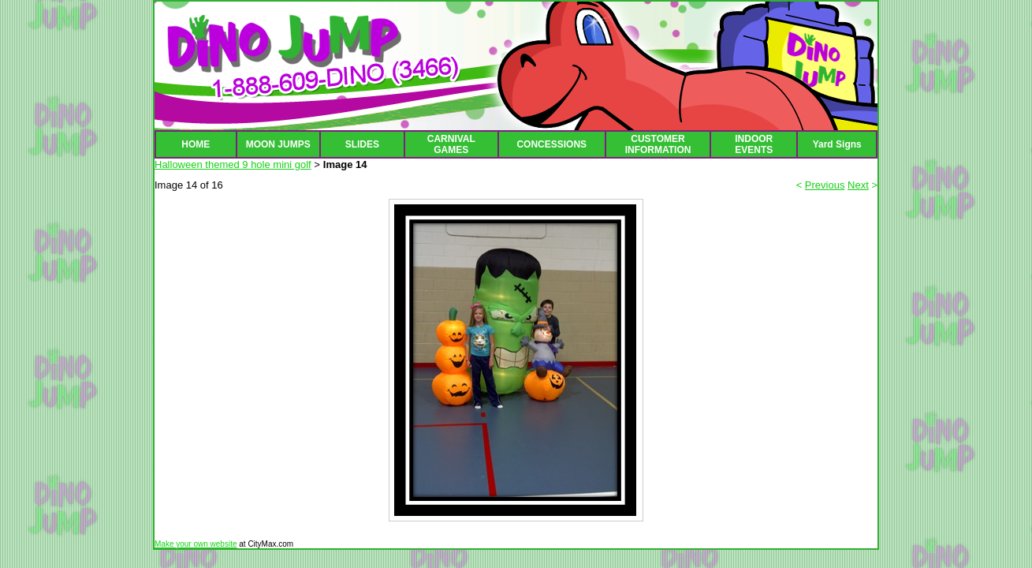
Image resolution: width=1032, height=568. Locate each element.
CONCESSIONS (551, 144)
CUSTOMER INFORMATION (658, 144)
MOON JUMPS (278, 144)
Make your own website (196, 544)
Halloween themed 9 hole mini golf (233, 164)
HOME (195, 144)
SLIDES (362, 144)
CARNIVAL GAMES (451, 144)
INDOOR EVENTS (754, 144)
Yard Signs (837, 144)
